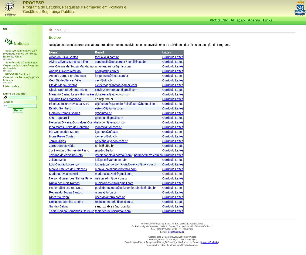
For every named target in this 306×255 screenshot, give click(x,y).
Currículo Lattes (172, 57)
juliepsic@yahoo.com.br (111, 159)
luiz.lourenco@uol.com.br (139, 164)
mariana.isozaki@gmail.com (113, 173)
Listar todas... (12, 86)
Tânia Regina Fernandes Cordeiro (71, 211)
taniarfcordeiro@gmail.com (113, 211)
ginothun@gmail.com (109, 117)
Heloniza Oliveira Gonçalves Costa (72, 122)
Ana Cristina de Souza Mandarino (71, 66)
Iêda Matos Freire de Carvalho (69, 127)
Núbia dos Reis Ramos (64, 183)
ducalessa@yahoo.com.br (112, 94)
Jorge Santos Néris (61, 145)
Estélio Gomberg (60, 108)
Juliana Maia (57, 159)
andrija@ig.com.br (107, 71)
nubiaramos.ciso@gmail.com (114, 183)
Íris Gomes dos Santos (64, 131)
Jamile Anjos (57, 141)
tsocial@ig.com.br (107, 57)
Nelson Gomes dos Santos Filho (70, 178)
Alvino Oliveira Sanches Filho (68, 61)
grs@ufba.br (103, 113)
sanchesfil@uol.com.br (110, 61)
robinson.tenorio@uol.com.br (114, 201)
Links (267, 20)
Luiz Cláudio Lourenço (64, 164)
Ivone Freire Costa (61, 136)
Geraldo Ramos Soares (64, 113)
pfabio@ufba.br (145, 187)
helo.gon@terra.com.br (110, 122)
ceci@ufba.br (104, 80)
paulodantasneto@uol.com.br (114, 187)
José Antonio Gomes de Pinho (69, 150)
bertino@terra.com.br (148, 155)
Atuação (238, 20)
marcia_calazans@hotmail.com (115, 169)
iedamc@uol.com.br (108, 127)
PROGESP (219, 20)
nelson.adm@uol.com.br (111, 178)
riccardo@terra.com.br (110, 197)
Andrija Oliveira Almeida (65, 71)
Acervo (254, 20)
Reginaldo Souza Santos (65, 192)
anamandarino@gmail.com (113, 66)
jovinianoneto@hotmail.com (113, 155)
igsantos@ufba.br (106, 131)
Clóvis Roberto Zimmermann (68, 89)
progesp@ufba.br (175, 232)
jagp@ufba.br (104, 150)
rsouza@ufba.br (105, 192)
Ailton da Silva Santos (63, 57)
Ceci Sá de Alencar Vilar (65, 80)
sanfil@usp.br (137, 61)
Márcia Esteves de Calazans (68, 169)
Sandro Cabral (58, 206)
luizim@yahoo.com (107, 164)
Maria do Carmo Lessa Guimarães (72, 94)
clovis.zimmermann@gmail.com (116, 89)
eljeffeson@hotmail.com (141, 103)
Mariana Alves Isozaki (63, 173)
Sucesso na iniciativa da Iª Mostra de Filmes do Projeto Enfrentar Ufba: (20, 53)
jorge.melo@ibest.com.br (111, 75)
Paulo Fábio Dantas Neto (65, 187)
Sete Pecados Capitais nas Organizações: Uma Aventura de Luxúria (21, 65)
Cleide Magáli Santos (63, 85)
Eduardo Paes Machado (65, 99)
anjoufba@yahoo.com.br (111, 141)
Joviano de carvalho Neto (66, 155)
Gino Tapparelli (59, 117)
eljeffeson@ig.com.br (109, 103)
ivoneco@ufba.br (106, 136)
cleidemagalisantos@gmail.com (116, 85)
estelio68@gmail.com (109, 108)
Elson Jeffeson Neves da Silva (69, 103)
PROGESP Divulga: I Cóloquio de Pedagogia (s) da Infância (21, 77)
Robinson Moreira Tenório (66, 201)
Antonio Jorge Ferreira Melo (67, 75)
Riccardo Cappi (59, 197)
